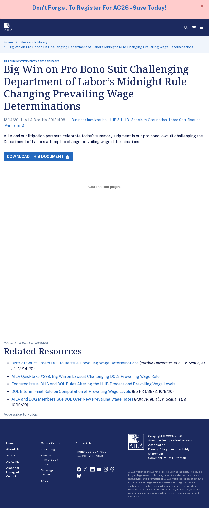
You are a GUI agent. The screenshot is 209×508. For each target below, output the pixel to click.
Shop (44, 480)
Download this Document (38, 156)
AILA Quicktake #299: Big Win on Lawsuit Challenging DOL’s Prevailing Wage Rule (85, 376)
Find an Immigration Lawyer (49, 460)
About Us (12, 449)
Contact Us (84, 443)
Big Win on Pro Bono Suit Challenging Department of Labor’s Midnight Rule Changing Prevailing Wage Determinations (101, 47)
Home (8, 42)
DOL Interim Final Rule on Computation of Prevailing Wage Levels (71, 391)
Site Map (180, 458)
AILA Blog (13, 455)
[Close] (202, 6)
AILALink (12, 461)
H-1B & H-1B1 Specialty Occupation (137, 120)
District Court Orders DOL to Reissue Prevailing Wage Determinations (75, 363)
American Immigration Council (14, 472)
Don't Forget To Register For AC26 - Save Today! (99, 7)
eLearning (48, 449)
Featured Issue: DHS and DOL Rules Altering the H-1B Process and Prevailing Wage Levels (93, 384)
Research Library (34, 42)
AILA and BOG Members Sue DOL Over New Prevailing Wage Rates (72, 399)
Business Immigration (89, 120)
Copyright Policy (159, 458)
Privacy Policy (157, 449)
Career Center (51, 443)
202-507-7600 (96, 451)
